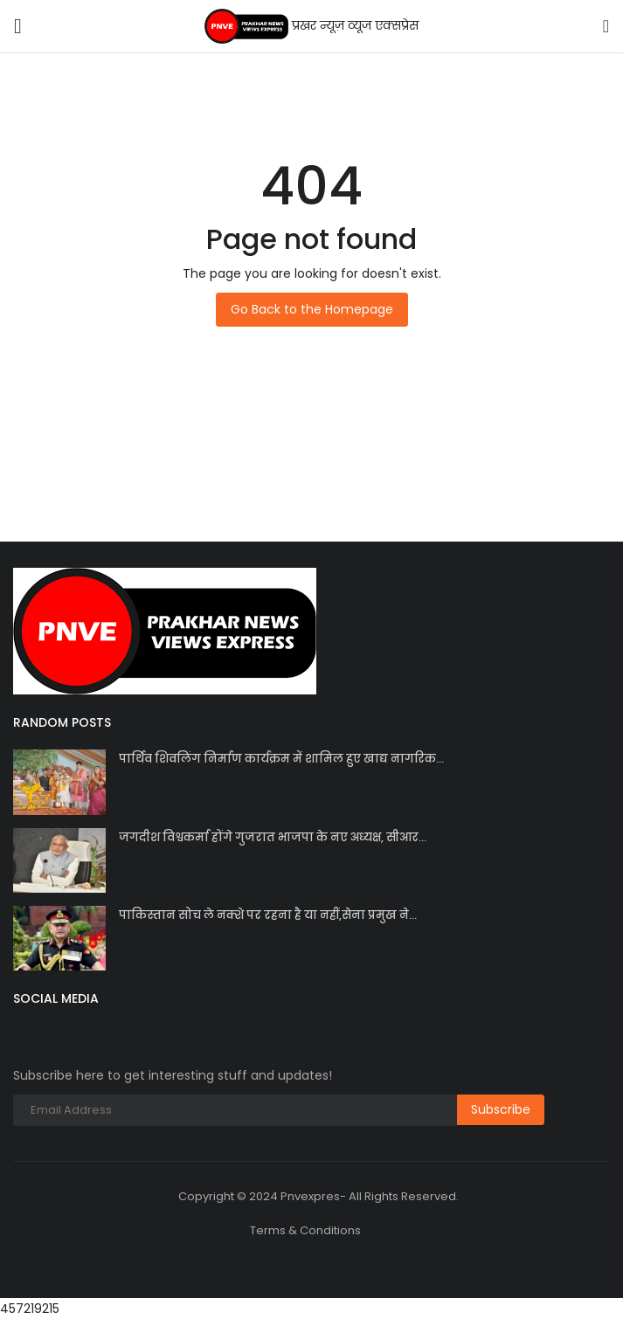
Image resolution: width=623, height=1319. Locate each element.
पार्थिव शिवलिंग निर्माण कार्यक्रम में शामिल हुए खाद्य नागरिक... (281, 758)
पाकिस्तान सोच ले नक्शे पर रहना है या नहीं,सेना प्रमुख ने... (268, 915)
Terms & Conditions (305, 1230)
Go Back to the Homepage (312, 309)
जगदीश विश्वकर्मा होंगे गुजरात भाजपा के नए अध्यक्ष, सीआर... (272, 837)
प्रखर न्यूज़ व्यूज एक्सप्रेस (311, 26)
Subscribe (500, 1109)
